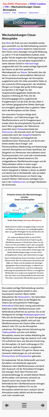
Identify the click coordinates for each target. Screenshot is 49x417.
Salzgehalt (27, 135)
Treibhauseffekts (9, 332)
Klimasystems (24, 297)
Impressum (22, 13)
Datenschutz (33, 13)
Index (14, 13)
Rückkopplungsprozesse (34, 314)
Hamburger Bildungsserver (32, 220)
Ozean (5, 49)
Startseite (6, 13)
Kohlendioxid (7, 305)
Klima (8, 43)
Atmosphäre (17, 49)
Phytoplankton (25, 356)
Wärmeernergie (32, 63)
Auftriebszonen (19, 182)
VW (6, 6)
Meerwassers (7, 132)
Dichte (20, 129)
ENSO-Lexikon (38, 3)
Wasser (24, 72)
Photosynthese (8, 356)
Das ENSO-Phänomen (15, 3)
